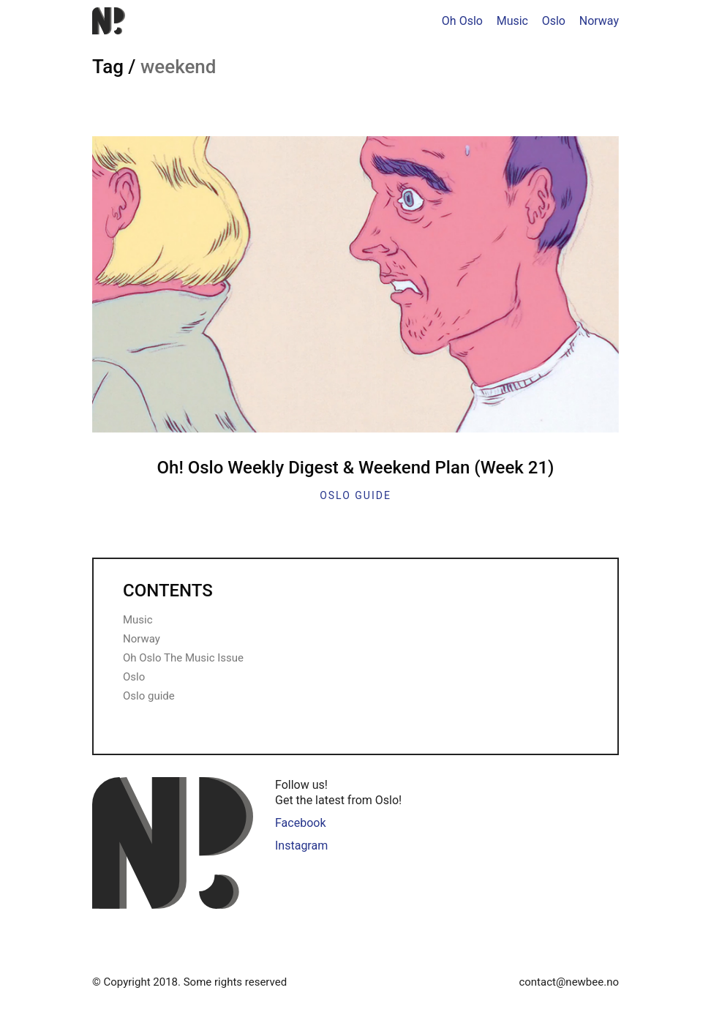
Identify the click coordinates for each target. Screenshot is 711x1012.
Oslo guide (355, 495)
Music (138, 619)
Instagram (301, 845)
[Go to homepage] (108, 20)
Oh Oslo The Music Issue (183, 657)
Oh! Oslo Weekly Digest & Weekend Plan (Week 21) (355, 467)
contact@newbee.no (569, 982)
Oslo (134, 676)
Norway (141, 638)
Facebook (300, 823)
